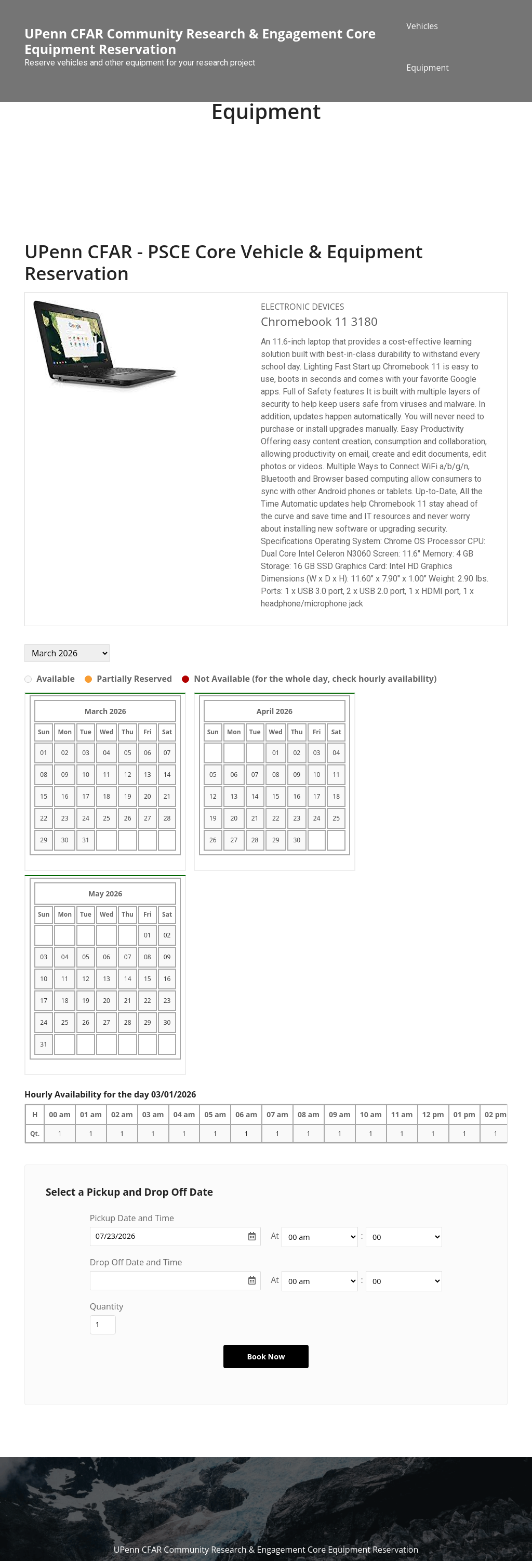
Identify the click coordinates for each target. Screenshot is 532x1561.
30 (65, 840)
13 (147, 774)
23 (65, 818)
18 (106, 796)
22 (43, 818)
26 (127, 818)
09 (65, 774)
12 (127, 774)
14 (167, 774)
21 (167, 796)
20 (147, 796)
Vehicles (422, 26)
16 (65, 796)
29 (43, 840)
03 (85, 752)
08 (43, 774)
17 (85, 796)
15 (43, 796)
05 (127, 752)
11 (106, 774)
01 (43, 752)
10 (85, 774)
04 (106, 752)
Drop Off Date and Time (136, 1262)
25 (106, 818)
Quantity (106, 1306)
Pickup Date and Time (132, 1218)
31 (85, 840)
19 (127, 796)
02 (65, 752)
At (275, 1235)
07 (167, 752)
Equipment (427, 67)
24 (85, 818)
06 (147, 752)
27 (147, 818)
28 (167, 818)
